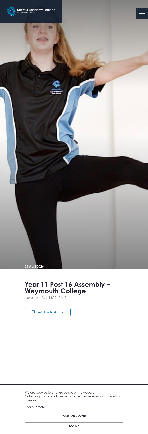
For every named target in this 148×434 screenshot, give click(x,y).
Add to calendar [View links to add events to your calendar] (48, 312)
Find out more (35, 407)
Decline (74, 426)
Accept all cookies (74, 415)
